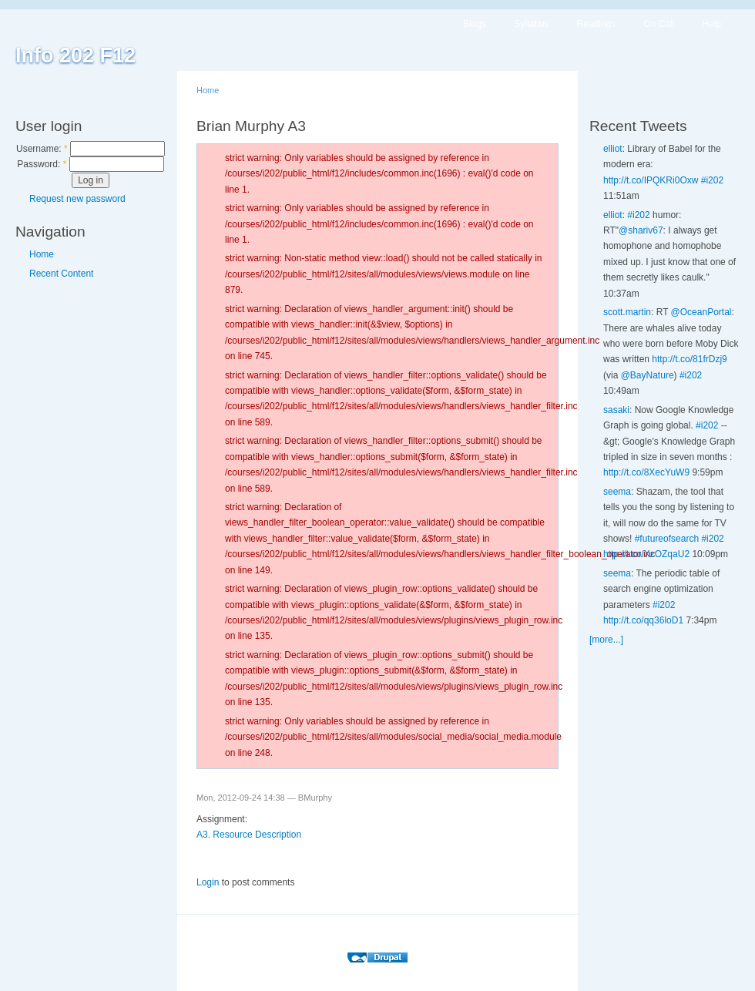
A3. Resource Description (248, 834)
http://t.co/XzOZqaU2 (646, 554)
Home (41, 254)
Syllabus (531, 23)
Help (711, 23)
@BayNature (647, 375)
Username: (42, 148)
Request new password (77, 198)
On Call (658, 23)
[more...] (606, 639)
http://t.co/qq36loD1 (643, 620)
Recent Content (61, 273)
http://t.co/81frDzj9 (689, 359)
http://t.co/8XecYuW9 (646, 472)
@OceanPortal (701, 312)
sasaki (616, 410)
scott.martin (627, 312)
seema (617, 491)
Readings (596, 23)
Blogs (474, 23)
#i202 (712, 180)
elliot (612, 148)
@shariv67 (641, 230)
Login (207, 882)
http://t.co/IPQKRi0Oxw (650, 180)
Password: (41, 164)
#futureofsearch (667, 538)
